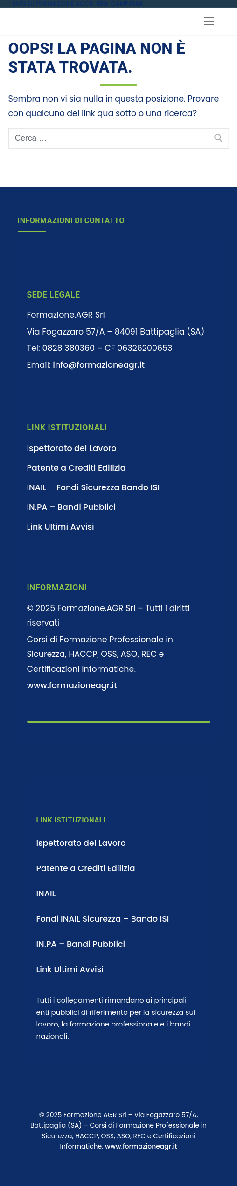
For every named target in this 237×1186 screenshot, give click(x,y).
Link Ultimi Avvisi (60, 526)
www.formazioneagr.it (72, 685)
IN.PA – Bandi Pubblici (71, 507)
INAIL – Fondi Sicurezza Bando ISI (93, 487)
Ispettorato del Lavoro (72, 448)
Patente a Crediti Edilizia (76, 467)
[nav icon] (209, 21)
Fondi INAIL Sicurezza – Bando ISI (102, 918)
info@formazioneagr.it (99, 365)
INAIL (46, 893)
